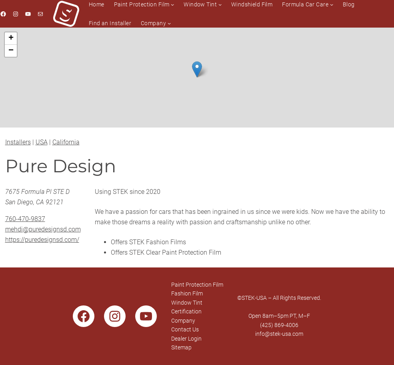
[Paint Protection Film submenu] (172, 4)
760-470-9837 (25, 219)
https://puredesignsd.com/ (42, 239)
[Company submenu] (169, 23)
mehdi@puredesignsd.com (43, 229)
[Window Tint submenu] (220, 4)
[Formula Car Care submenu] (331, 4)
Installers (18, 142)
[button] (197, 69)
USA (42, 142)
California (66, 142)
